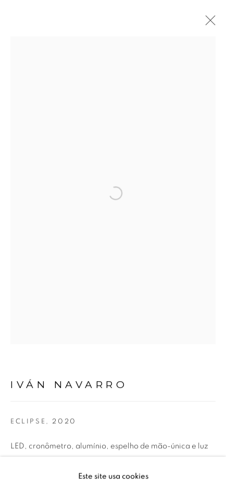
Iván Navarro (69, 389)
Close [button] (208, 23)
